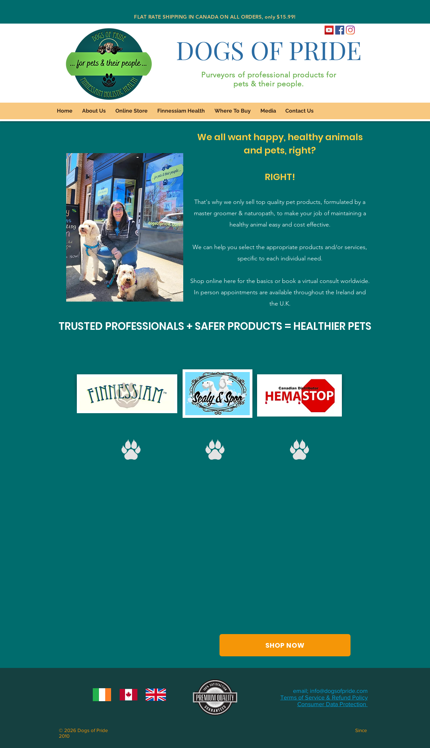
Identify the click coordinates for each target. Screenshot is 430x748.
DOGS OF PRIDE (268, 49)
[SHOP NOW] (285, 645)
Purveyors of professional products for (269, 74)
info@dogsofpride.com (339, 691)
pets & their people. (268, 83)
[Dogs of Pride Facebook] (339, 30)
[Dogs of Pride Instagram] (350, 30)
